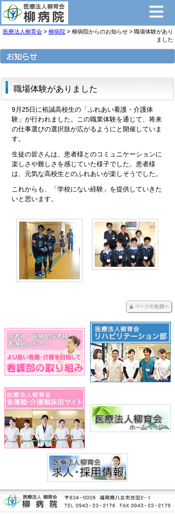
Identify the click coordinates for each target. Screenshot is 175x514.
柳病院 (57, 31)
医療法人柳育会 (22, 31)
